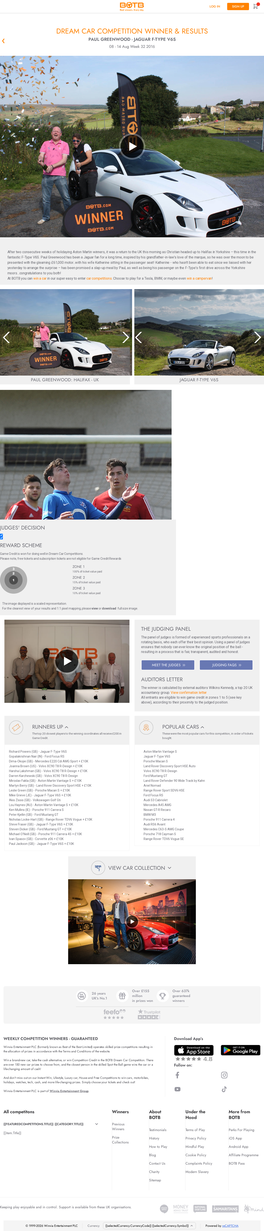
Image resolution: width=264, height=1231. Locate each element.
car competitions (99, 278)
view (95, 608)
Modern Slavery (197, 1171)
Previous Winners (118, 1127)
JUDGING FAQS (226, 665)
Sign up (238, 6)
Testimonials (157, 1129)
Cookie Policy (195, 1155)
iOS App (235, 1138)
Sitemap (155, 1180)
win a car (40, 278)
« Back (3, 40)
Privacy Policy (195, 1138)
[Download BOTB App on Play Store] (240, 1050)
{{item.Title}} (12, 1133)
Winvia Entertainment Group (69, 1091)
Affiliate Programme (243, 1155)
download (109, 608)
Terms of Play (195, 1129)
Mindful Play (194, 1146)
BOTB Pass (237, 1163)
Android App (238, 1146)
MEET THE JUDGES (168, 665)
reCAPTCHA (230, 1226)
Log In (215, 6)
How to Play (158, 1146)
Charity (154, 1171)
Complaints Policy (198, 1163)
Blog (152, 1155)
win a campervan (199, 278)
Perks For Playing (241, 1129)
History (154, 1138)
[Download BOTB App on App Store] (194, 1053)
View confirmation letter (189, 692)
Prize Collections (120, 1140)
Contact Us (157, 1163)
